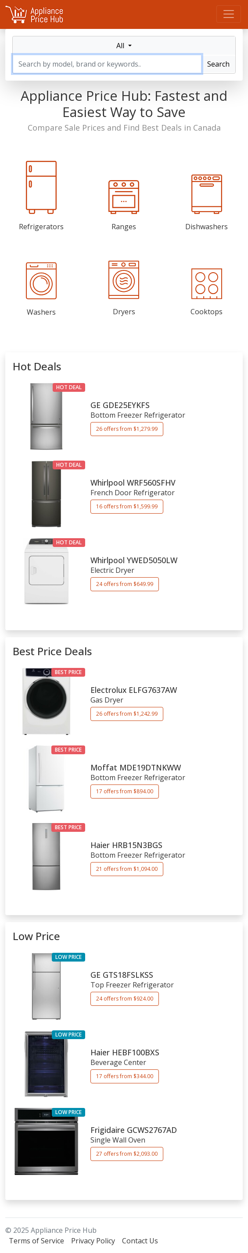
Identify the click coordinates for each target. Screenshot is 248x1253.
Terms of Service (36, 1241)
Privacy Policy (93, 1241)
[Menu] (228, 14)
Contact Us (140, 1241)
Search (218, 64)
